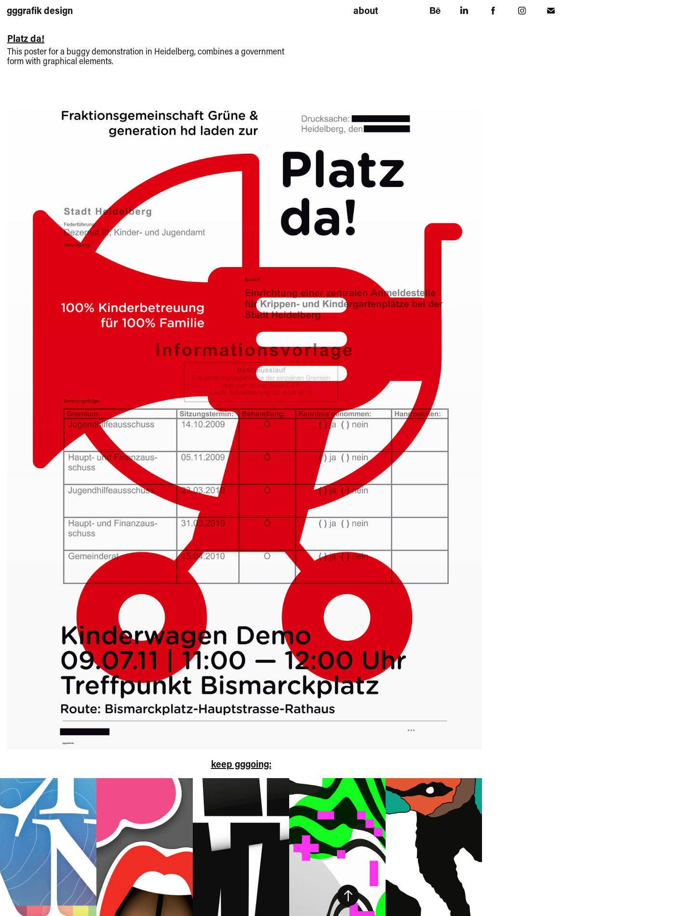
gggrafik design (40, 10)
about (365, 10)
